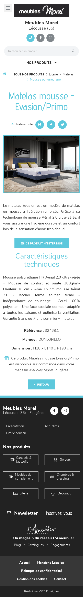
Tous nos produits (29, 74)
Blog (17, 545)
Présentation (15, 426)
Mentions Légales (50, 562)
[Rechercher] (74, 51)
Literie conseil (16, 433)
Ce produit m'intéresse (41, 243)
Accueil (24, 562)
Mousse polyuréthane (45, 79)
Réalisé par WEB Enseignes (41, 591)
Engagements (60, 545)
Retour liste (22, 124)
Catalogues (36, 545)
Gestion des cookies (32, 579)
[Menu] (8, 8)
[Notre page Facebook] (40, 38)
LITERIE (53, 74)
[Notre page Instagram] (50, 38)
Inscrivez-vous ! (60, 513)
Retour (41, 384)
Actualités (52, 426)
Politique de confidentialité (41, 571)
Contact (60, 579)
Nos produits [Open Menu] (41, 62)
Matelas (68, 74)
